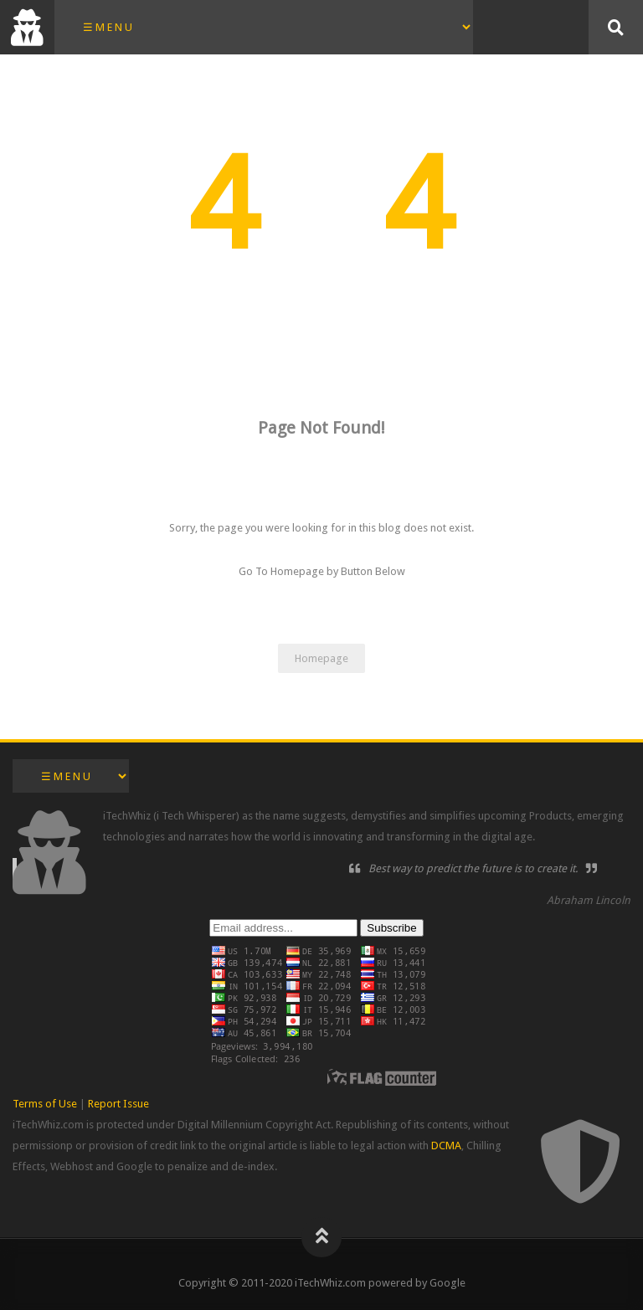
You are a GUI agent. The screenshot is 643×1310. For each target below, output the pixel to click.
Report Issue (118, 1103)
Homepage (321, 658)
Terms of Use (45, 1103)
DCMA (446, 1145)
